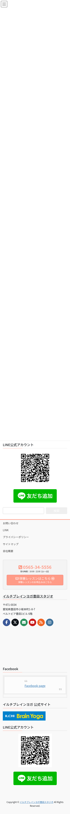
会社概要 (8, 551)
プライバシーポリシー (16, 537)
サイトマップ (10, 544)
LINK (6, 530)
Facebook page (35, 685)
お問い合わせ (10, 523)
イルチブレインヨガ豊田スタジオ (28, 596)
